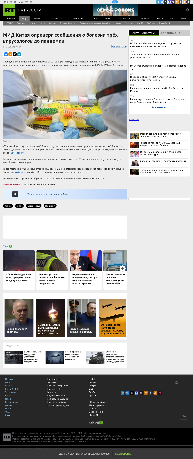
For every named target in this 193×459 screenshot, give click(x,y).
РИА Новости (17, 152)
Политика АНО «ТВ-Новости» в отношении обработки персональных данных (49, 441)
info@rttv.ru (149, 438)
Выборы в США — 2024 (158, 23)
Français (92, 385)
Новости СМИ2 (134, 120)
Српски (92, 395)
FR (15, 2)
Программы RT (54, 388)
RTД (115, 2)
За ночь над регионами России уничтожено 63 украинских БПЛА (155, 56)
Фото (172, 18)
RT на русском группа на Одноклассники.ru (177, 2)
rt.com (32, 435)
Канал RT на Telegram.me (158, 2)
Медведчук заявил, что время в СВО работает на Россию (157, 89)
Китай (19, 205)
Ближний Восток (68, 23)
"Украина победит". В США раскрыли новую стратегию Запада (160, 144)
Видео (183, 18)
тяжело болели (18, 172)
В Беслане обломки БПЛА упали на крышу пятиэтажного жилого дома (153, 78)
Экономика (78, 18)
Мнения (145, 18)
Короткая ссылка (119, 46)
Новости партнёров (56, 402)
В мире (8, 205)
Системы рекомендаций (58, 405)
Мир (24, 18)
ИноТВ (160, 18)
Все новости (159, 107)
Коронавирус (33, 205)
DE (11, 2)
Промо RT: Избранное (57, 385)
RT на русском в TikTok (188, 2)
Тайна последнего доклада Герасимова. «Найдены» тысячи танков (161, 171)
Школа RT (93, 415)
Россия (36, 18)
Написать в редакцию (57, 398)
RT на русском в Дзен (180, 2)
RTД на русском (96, 405)
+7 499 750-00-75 (117, 438)
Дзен (65, 194)
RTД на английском (98, 401)
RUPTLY (92, 408)
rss (184, 2)
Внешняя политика (26, 23)
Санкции (129, 23)
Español (92, 392)
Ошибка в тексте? (11, 184)
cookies (105, 453)
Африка (52, 23)
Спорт (94, 18)
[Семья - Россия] (115, 10)
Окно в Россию (96, 411)
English (92, 379)
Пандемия (50, 205)
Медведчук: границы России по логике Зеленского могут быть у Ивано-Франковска (158, 100)
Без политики (125, 18)
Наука (107, 18)
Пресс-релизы (53, 379)
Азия (118, 23)
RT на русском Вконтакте (162, 2)
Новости (11, 18)
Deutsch (92, 382)
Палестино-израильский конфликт (96, 23)
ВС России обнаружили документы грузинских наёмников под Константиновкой (155, 45)
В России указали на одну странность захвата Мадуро (161, 153)
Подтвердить (123, 453)
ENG (6, 2)
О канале (51, 382)
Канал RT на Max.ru (169, 2)
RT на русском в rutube (173, 2)
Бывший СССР (55, 18)
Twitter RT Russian (165, 2)
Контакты (51, 392)
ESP (26, 2)
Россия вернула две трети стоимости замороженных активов (160, 134)
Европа (41, 23)
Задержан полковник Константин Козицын (163, 161)
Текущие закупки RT (56, 395)
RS (31, 2)
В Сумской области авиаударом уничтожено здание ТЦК (158, 67)
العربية (21, 2)
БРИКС (10, 23)
